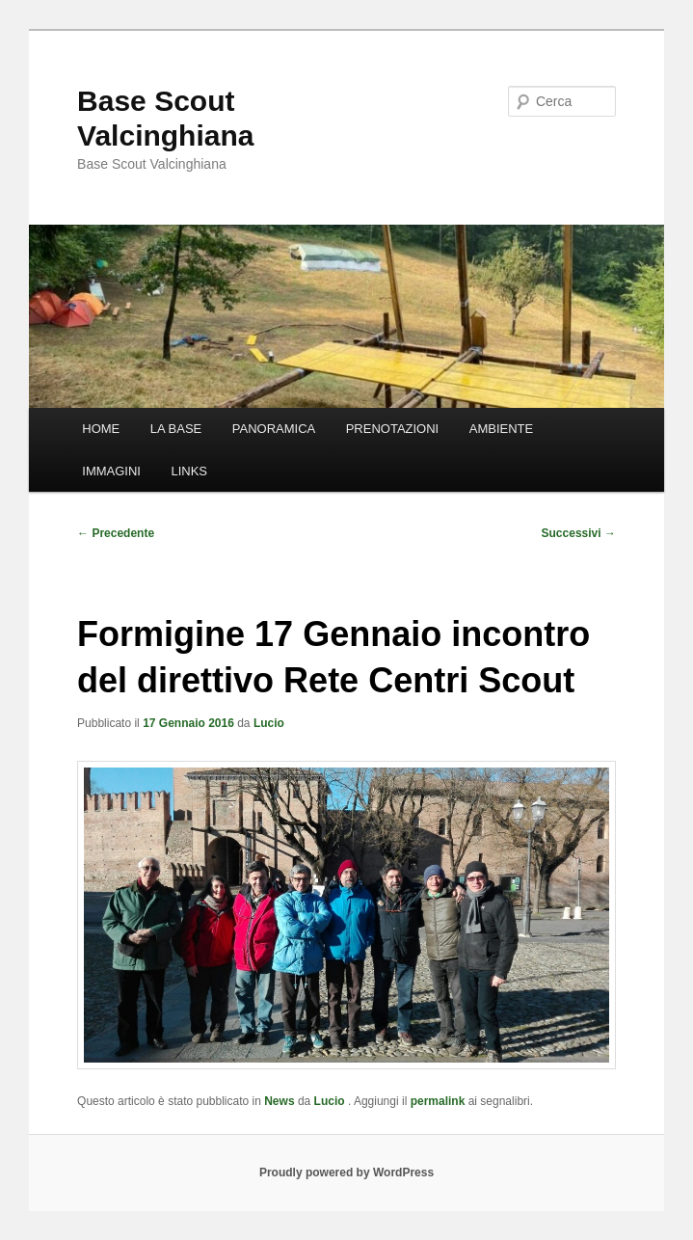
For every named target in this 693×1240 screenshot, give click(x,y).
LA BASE (175, 428)
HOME (101, 428)
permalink (438, 1101)
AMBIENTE (501, 428)
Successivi (579, 533)
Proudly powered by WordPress (346, 1172)
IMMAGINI (111, 471)
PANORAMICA (273, 428)
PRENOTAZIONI (393, 428)
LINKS (189, 471)
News (279, 1101)
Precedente (115, 533)
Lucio (268, 723)
